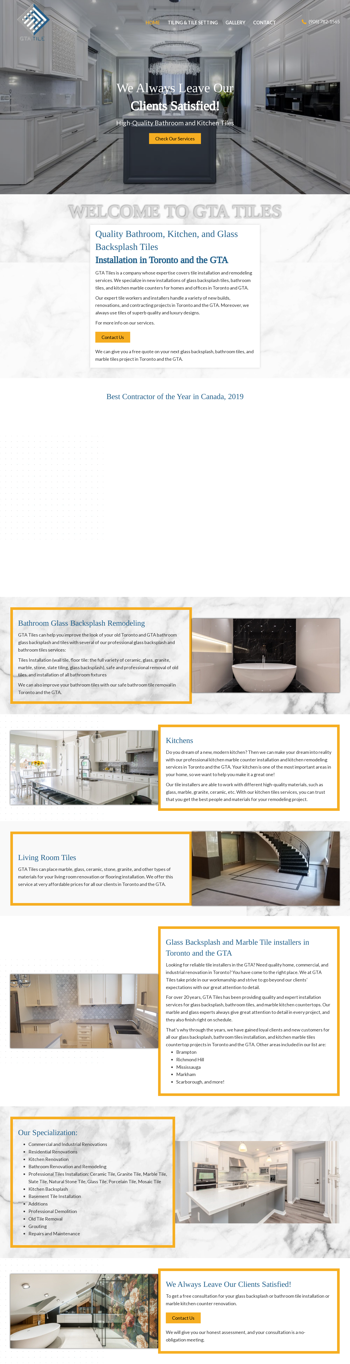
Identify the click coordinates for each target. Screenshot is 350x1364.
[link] (153, 22)
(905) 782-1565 (324, 21)
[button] (175, 138)
